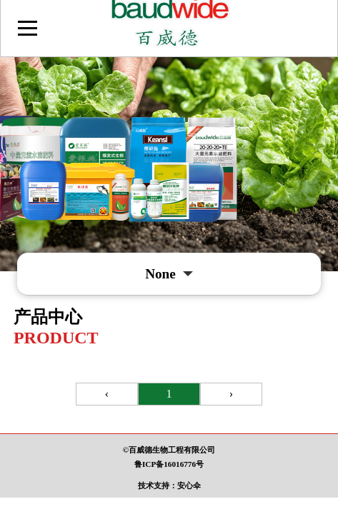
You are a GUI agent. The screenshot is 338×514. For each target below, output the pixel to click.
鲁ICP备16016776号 (169, 464)
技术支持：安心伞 (169, 485)
